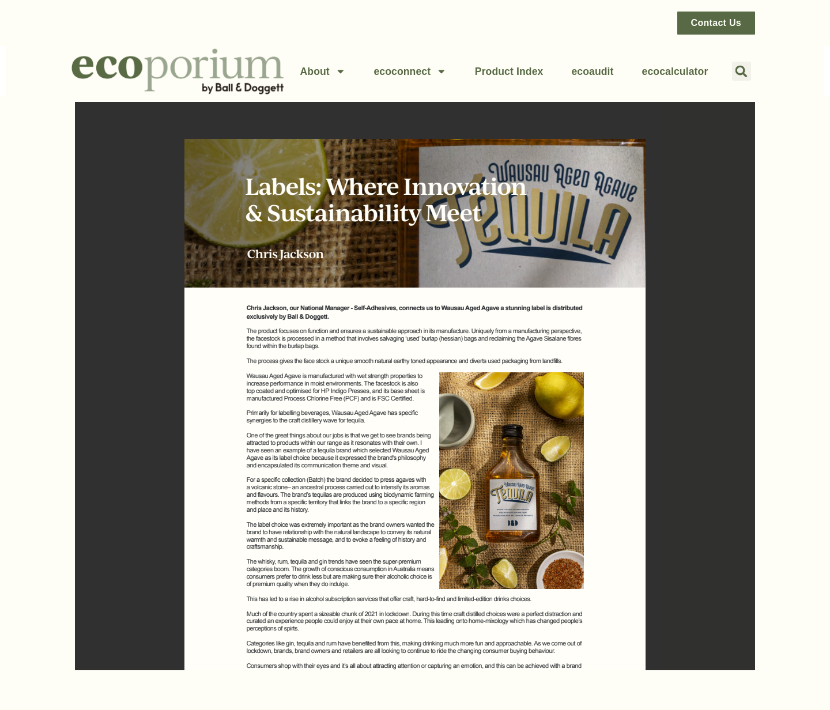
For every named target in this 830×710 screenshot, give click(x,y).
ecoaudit (592, 71)
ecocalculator (675, 71)
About (322, 71)
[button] (741, 71)
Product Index (509, 71)
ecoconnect (409, 71)
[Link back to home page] (177, 71)
